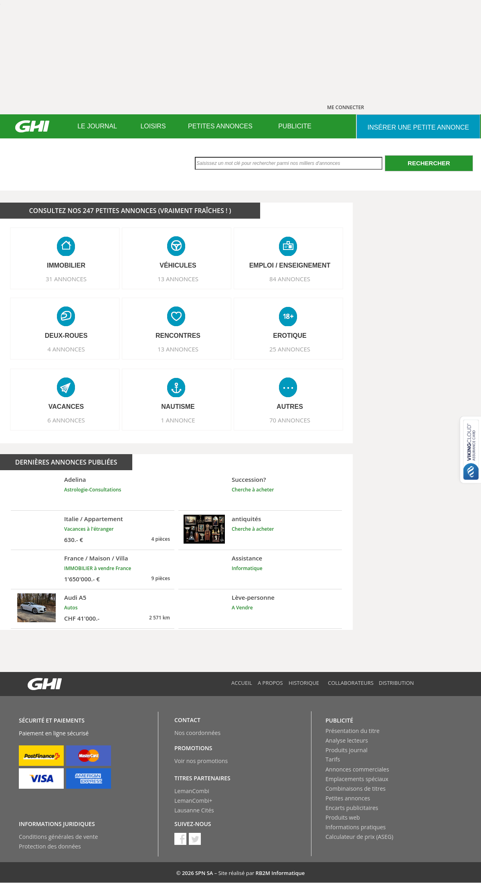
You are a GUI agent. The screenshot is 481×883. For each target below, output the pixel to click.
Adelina (75, 479)
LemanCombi (191, 791)
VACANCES (66, 406)
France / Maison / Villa (96, 558)
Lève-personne (253, 597)
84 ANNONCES (289, 279)
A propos (270, 682)
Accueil (241, 682)
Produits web (342, 817)
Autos (70, 607)
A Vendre (242, 607)
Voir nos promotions (201, 761)
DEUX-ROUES (66, 335)
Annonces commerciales (357, 769)
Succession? (249, 479)
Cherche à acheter (253, 489)
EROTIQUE (290, 335)
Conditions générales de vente (58, 836)
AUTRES (290, 406)
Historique (304, 682)
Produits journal (346, 750)
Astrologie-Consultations (92, 489)
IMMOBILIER (66, 265)
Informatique (247, 568)
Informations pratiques (355, 827)
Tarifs (332, 759)
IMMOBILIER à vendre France (97, 568)
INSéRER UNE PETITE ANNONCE (418, 127)
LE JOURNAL (97, 126)
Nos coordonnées (197, 733)
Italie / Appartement (93, 519)
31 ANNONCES (66, 279)
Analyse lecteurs (346, 740)
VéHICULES (178, 265)
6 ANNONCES (66, 420)
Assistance (247, 558)
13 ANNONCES (178, 279)
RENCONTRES (178, 335)
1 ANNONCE (178, 420)
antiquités (246, 519)
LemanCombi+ (193, 800)
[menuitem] (97, 126)
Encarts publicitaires (351, 808)
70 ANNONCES (289, 420)
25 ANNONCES (289, 349)
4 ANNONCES (66, 349)
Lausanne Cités (194, 810)
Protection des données (50, 846)
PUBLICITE (294, 126)
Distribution (396, 682)
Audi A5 (75, 597)
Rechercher (429, 163)
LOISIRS (153, 126)
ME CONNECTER (345, 107)
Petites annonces (347, 798)
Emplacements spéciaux (356, 779)
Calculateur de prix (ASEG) (359, 836)
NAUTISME (178, 406)
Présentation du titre (352, 731)
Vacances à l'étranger (88, 529)
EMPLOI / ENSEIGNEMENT (290, 265)
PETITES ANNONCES (220, 126)
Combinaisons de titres (355, 788)
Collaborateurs (351, 682)
